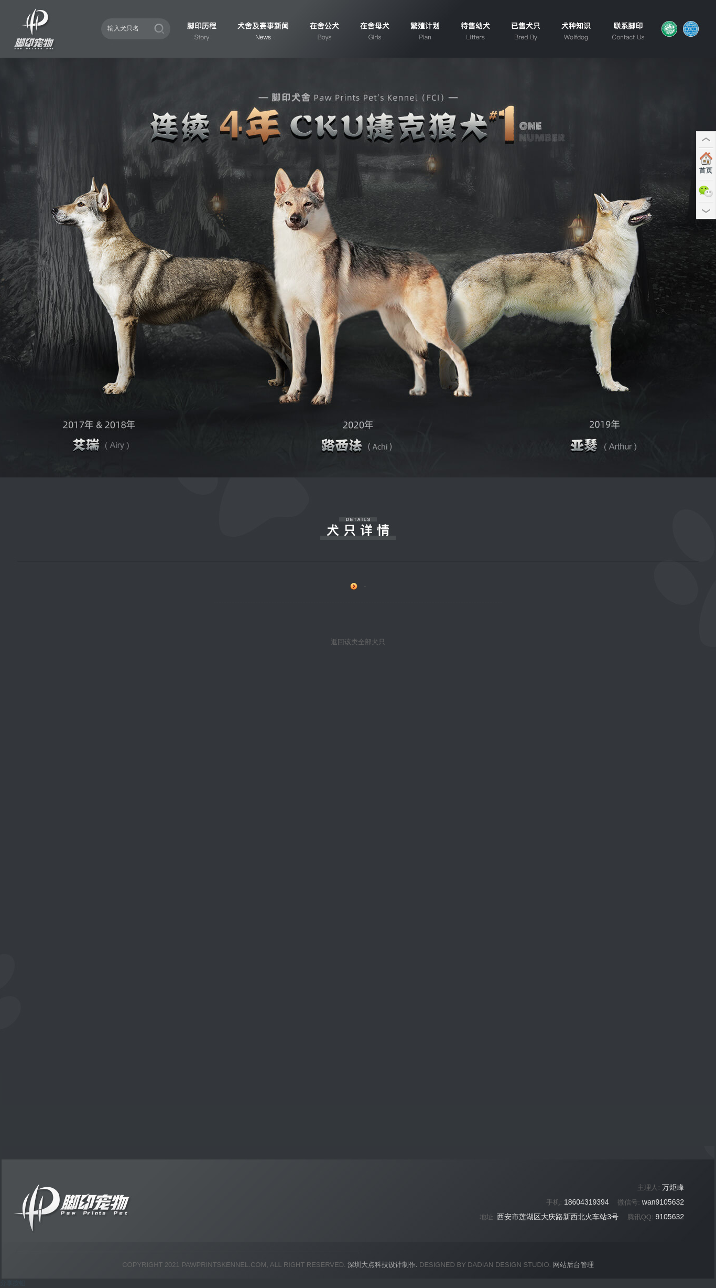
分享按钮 (12, 1283)
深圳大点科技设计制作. (383, 1265)
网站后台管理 (573, 1265)
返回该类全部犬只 (358, 642)
